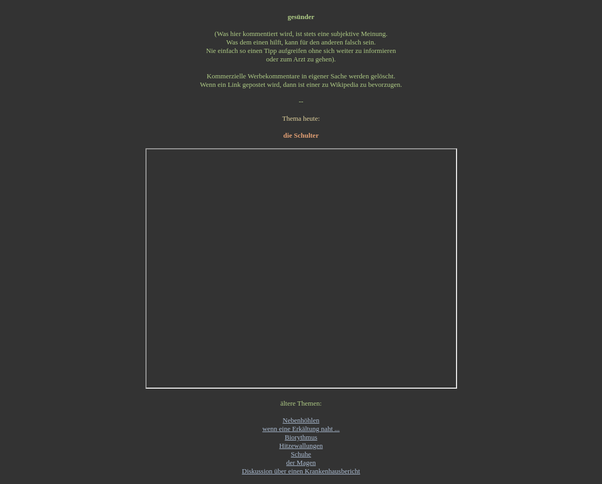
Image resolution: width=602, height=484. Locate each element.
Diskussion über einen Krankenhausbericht (301, 471)
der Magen (301, 463)
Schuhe (301, 454)
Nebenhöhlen (300, 420)
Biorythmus (301, 437)
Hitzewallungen (301, 446)
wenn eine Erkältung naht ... (301, 429)
